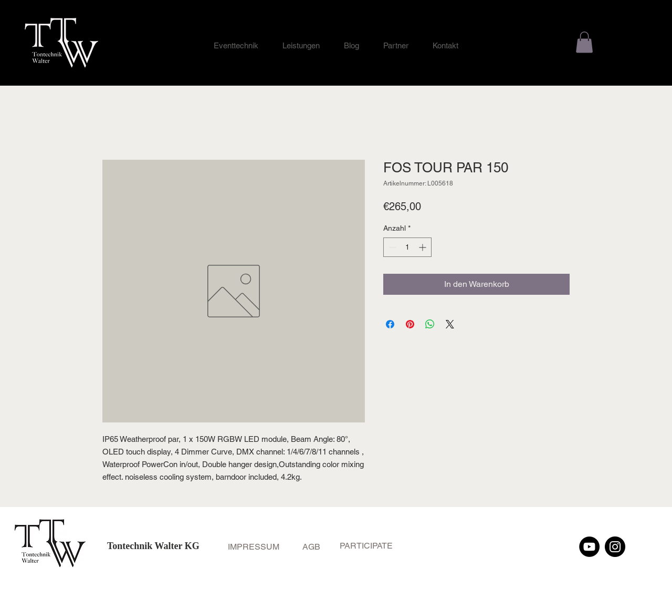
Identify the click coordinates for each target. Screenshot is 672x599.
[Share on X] (450, 324)
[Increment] (423, 247)
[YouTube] (589, 546)
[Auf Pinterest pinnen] (410, 324)
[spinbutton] (407, 247)
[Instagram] (615, 546)
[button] (584, 42)
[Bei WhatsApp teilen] (430, 324)
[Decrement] (391, 247)
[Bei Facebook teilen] (390, 324)
